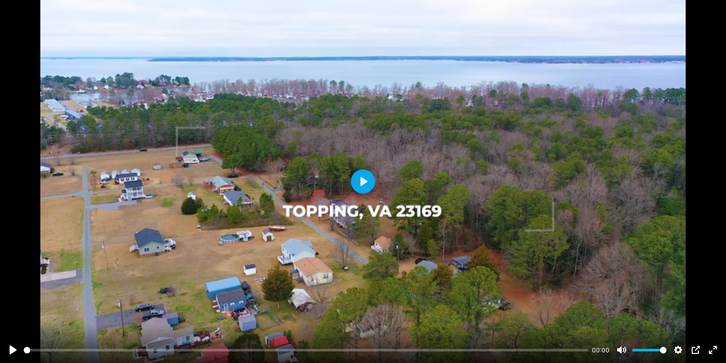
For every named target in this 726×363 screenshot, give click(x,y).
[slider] (306, 350)
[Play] (13, 350)
